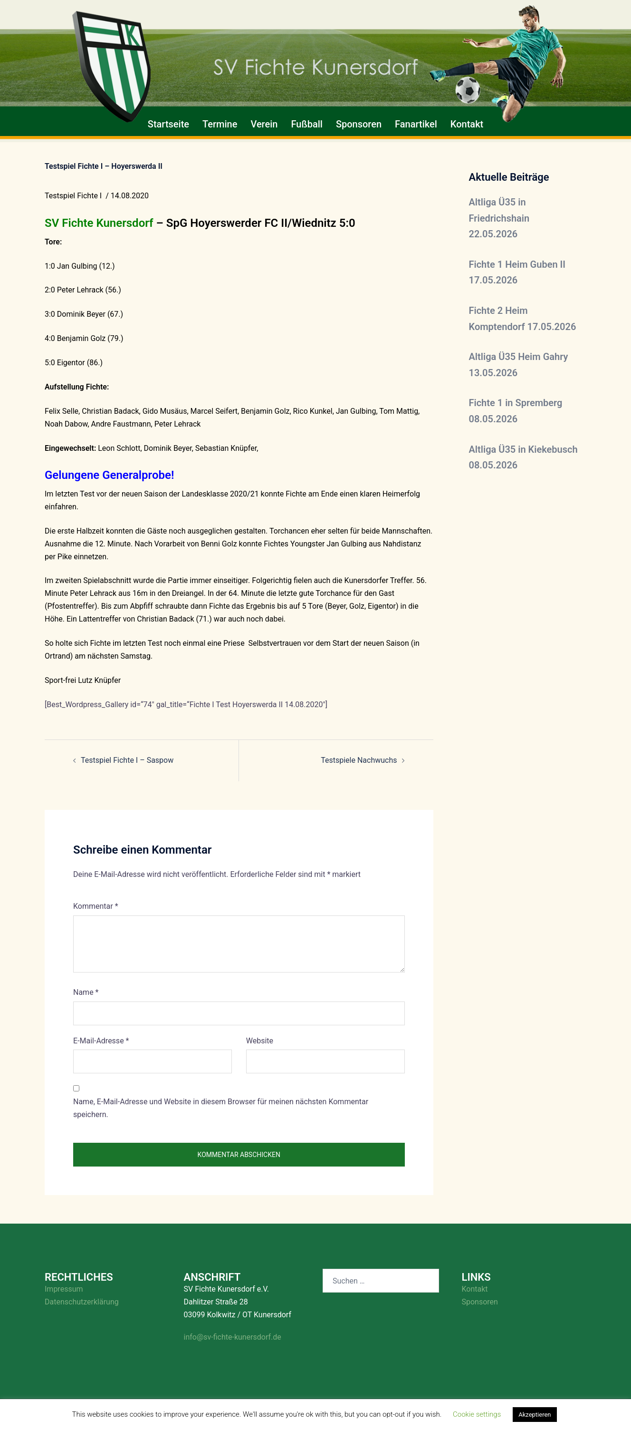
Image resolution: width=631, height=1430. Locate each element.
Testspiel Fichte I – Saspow (127, 760)
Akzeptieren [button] (534, 1414)
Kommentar (95, 906)
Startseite (168, 124)
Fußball (306, 124)
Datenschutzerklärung (82, 1301)
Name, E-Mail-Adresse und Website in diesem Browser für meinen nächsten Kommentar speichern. (220, 1108)
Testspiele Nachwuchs (359, 760)
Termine (219, 124)
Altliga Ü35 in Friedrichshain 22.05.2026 (499, 218)
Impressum (64, 1289)
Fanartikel (416, 124)
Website (259, 1040)
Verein (263, 124)
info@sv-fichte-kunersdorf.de (232, 1337)
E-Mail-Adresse (101, 1040)
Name (86, 992)
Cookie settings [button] (477, 1414)
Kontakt (466, 124)
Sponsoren (359, 124)
